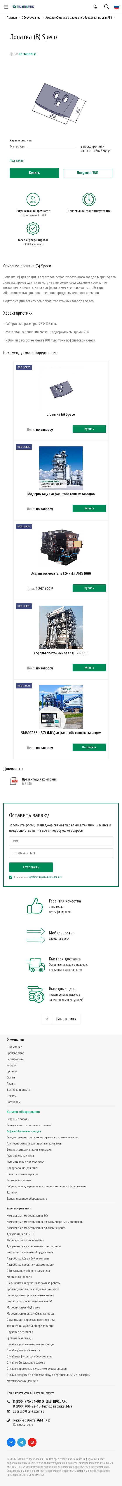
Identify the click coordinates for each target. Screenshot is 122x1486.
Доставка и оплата (18, 1090)
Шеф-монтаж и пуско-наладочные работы (33, 1283)
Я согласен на (35, 877)
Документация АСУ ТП (20, 1234)
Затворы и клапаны (19, 1180)
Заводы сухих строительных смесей (29, 1125)
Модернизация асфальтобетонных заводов (61, 494)
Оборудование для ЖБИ (22, 1168)
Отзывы (11, 1096)
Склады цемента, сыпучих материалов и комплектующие (42, 1137)
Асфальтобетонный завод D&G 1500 (61, 653)
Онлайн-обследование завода (26, 1362)
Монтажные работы (19, 1277)
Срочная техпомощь (19, 1338)
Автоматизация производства (25, 1162)
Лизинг (11, 1083)
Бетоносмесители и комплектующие (29, 1150)
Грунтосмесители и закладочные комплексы (34, 1143)
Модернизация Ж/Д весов (23, 1307)
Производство (15, 1053)
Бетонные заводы (18, 1119)
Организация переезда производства (31, 1320)
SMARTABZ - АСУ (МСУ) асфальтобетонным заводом (61, 733)
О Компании (14, 1047)
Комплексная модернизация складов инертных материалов (45, 1222)
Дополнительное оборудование (27, 1198)
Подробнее (89, 747)
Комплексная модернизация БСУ (27, 1216)
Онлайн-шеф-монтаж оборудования (29, 1356)
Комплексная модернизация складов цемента (36, 1228)
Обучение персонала (20, 1332)
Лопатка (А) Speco (61, 414)
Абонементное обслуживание (25, 1240)
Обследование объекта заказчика (28, 1271)
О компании (15, 1040)
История (12, 1065)
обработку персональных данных (45, 877)
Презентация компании (39, 779)
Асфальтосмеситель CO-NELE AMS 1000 (61, 573)
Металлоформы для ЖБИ (22, 1381)
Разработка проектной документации (30, 1264)
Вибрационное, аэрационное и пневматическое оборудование (46, 1186)
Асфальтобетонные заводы (24, 1131)
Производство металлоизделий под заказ (33, 1289)
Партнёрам (14, 1102)
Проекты (12, 1071)
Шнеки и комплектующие (22, 1174)
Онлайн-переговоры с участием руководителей (37, 1369)
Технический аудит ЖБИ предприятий (30, 1326)
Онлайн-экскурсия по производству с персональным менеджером (48, 1375)
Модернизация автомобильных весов (31, 1313)
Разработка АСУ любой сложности (28, 1258)
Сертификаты (15, 1059)
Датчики (12, 1192)
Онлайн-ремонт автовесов (23, 1350)
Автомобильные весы (20, 1156)
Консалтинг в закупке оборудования (30, 1252)
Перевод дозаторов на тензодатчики (30, 1295)
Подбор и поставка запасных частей (29, 1301)
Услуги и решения (19, 1208)
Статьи (11, 1077)
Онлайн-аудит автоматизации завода (30, 1344)
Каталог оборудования (23, 1112)
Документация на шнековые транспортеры (34, 1246)
